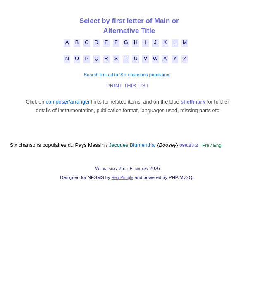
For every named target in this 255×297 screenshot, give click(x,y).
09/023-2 (188, 145)
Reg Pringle (122, 177)
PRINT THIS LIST (127, 85)
